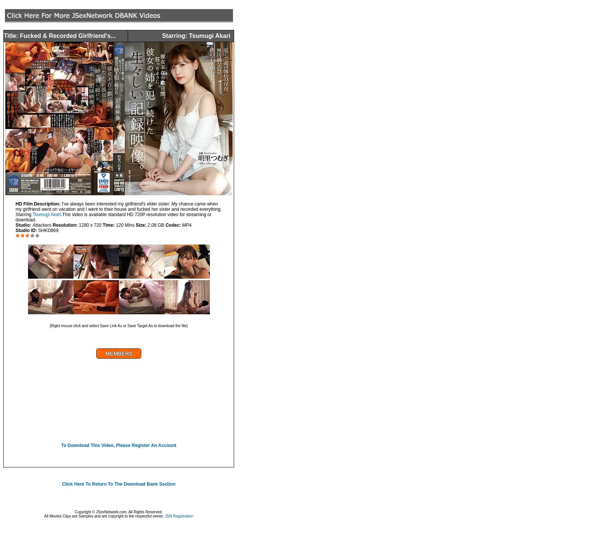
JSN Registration (179, 516)
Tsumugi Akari (47, 214)
